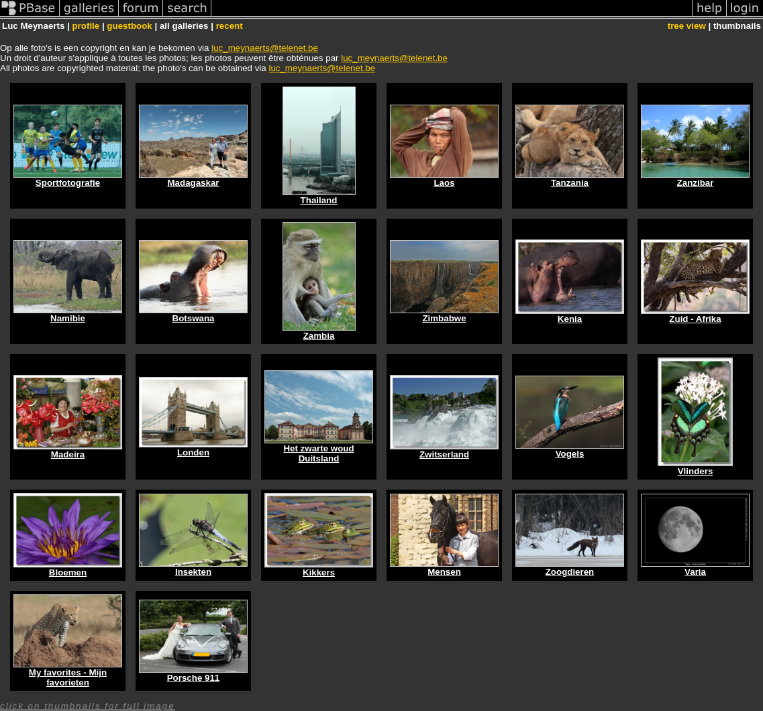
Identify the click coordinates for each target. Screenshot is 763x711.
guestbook (129, 26)
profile (85, 26)
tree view (687, 26)
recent (229, 26)
